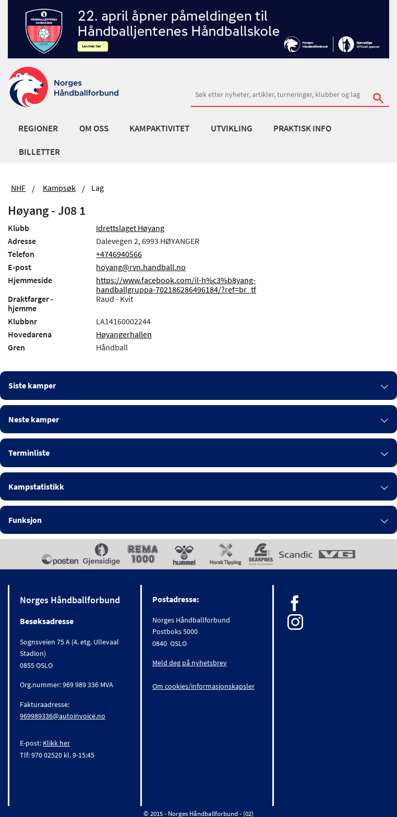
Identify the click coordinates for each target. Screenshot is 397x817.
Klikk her (56, 743)
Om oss (94, 128)
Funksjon (25, 520)
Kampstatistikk (36, 486)
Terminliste (29, 452)
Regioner (38, 128)
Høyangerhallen (124, 334)
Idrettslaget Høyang (130, 228)
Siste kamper (32, 385)
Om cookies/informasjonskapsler (203, 686)
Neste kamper (33, 419)
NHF (18, 187)
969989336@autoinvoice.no (62, 716)
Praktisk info (302, 128)
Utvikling (231, 128)
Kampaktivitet (159, 128)
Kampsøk (59, 187)
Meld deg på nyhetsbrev (189, 662)
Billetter (39, 151)
